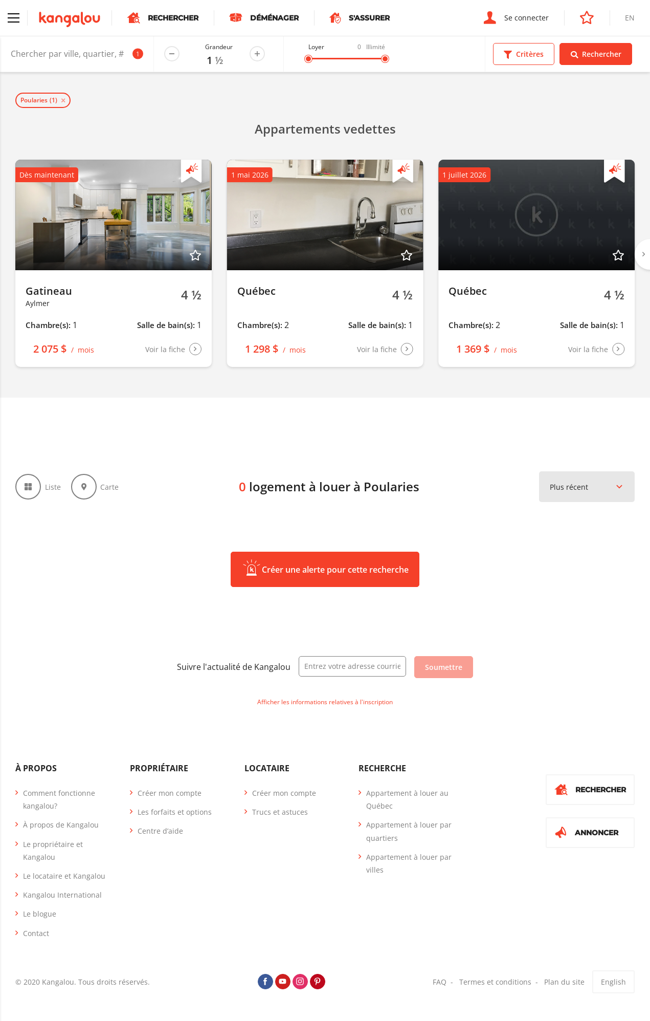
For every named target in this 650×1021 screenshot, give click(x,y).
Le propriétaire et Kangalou (53, 850)
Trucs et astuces (280, 812)
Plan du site (564, 982)
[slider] (308, 59)
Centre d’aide (160, 831)
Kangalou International (62, 895)
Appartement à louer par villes (409, 863)
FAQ (439, 982)
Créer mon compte (169, 793)
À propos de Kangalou (61, 825)
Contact (36, 933)
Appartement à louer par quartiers (409, 831)
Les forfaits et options (175, 812)
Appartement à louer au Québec (407, 799)
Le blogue (39, 914)
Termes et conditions (495, 982)
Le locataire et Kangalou (64, 876)
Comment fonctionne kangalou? (59, 799)
